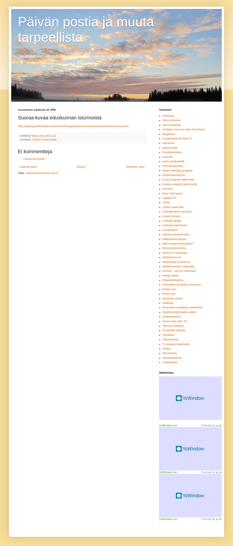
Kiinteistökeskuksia (173, 175)
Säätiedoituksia (171, 316)
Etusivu (81, 166)
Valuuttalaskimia (172, 357)
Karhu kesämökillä (173, 161)
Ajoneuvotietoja (171, 125)
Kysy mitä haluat (172, 193)
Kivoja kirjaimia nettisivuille (178, 179)
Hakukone (168, 143)
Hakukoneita (169, 147)
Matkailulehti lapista (174, 239)
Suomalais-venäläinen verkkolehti (182, 307)
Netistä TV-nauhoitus (174, 252)
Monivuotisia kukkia (174, 248)
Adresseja (168, 115)
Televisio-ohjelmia (173, 325)
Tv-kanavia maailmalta (175, 344)
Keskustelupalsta (172, 166)
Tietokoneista (170, 339)
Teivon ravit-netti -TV (174, 321)
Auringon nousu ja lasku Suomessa (183, 129)
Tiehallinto (168, 335)
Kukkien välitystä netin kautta (179, 184)
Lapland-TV (169, 198)
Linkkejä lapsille (171, 220)
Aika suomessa (171, 120)
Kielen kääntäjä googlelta (177, 170)
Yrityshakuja (169, 362)
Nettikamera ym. (172, 257)
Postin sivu (168, 293)
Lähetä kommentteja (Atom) (41, 173)
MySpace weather (190, 398)
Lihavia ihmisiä (171, 216)
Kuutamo (167, 188)
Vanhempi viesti (135, 166)
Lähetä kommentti (34, 159)
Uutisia (166, 348)
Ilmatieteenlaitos (172, 152)
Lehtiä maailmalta (172, 207)
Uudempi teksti (28, 166)
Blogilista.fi (168, 134)
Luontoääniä (169, 230)
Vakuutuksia (169, 353)
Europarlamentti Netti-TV (177, 138)
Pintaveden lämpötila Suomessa (181, 284)
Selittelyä (167, 303)
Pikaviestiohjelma (172, 280)
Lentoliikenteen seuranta (177, 211)
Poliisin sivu (169, 289)
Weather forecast (190, 449)
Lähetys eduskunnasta (44, 139)
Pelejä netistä (170, 275)
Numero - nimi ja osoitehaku (179, 271)
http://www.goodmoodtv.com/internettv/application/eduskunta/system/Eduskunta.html (73, 126)
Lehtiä (166, 202)
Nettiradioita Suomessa (176, 262)
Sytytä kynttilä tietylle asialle (179, 312)
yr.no (219, 425)
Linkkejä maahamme (174, 225)
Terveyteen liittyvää (173, 330)
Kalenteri (167, 157)
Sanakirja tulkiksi (172, 298)
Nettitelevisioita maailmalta (178, 266)
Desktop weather (190, 495)
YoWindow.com (168, 425)
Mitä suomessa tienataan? (178, 243)
